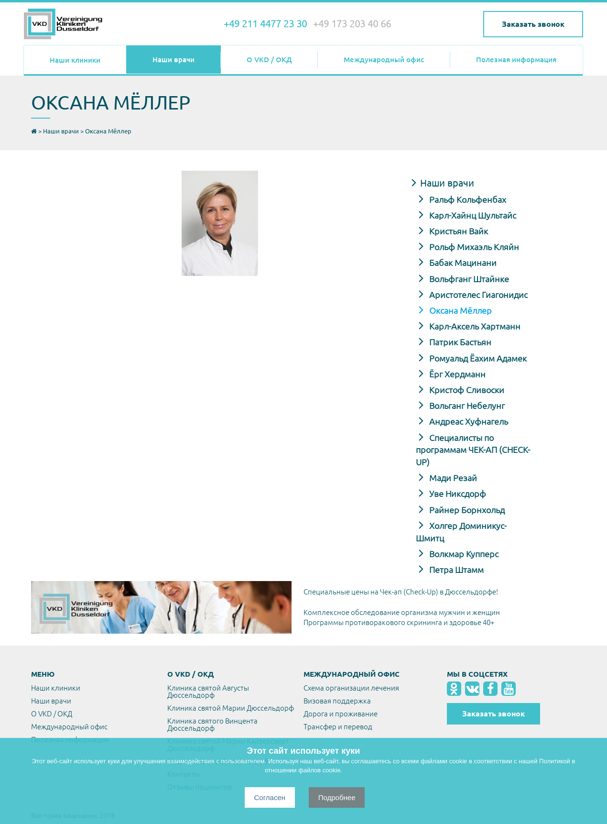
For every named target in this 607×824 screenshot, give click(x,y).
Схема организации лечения (351, 688)
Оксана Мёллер (459, 310)
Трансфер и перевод (338, 727)
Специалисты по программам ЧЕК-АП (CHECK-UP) (473, 450)
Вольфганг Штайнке (468, 279)
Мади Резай (452, 478)
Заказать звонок (533, 24)
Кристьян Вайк (457, 231)
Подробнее (337, 797)
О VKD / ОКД (269, 59)
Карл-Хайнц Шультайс (471, 215)
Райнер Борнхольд (466, 510)
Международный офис (384, 59)
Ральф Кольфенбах (466, 199)
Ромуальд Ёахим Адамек (477, 358)
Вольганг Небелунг (466, 405)
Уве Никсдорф (456, 493)
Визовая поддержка (337, 701)
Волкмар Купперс (463, 554)
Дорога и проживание (341, 714)
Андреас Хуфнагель (467, 421)
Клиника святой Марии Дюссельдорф (230, 708)
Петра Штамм (455, 569)
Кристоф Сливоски (465, 390)
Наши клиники (75, 60)
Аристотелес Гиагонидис (477, 294)
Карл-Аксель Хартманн (473, 326)
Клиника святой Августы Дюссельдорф (208, 691)
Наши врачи (173, 59)
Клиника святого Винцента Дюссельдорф (212, 724)
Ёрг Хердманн (456, 374)
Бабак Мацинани (462, 262)
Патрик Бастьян (459, 342)
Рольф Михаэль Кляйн (473, 247)
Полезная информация (516, 59)
